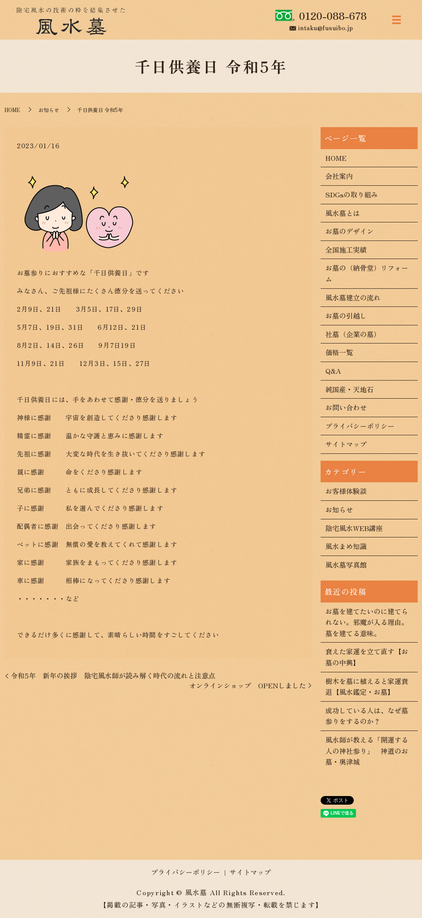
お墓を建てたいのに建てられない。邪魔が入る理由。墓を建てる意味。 (366, 622)
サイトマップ (346, 444)
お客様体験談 (346, 491)
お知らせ (48, 109)
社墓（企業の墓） (353, 334)
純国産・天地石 (349, 389)
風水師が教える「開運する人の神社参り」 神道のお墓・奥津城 (366, 750)
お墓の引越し (346, 315)
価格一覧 (339, 352)
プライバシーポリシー (359, 426)
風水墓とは (342, 213)
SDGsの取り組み (351, 194)
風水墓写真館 (346, 564)
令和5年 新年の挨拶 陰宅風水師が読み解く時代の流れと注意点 (113, 675)
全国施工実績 (346, 249)
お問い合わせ (346, 407)
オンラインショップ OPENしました (247, 685)
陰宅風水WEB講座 (354, 528)
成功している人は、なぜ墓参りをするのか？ (366, 716)
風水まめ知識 (346, 546)
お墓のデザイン (349, 231)
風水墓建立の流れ (353, 297)
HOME (12, 109)
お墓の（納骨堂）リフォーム (366, 273)
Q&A (333, 370)
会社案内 (339, 176)
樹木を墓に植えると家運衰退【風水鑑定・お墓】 (366, 686)
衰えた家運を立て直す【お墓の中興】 (366, 657)
